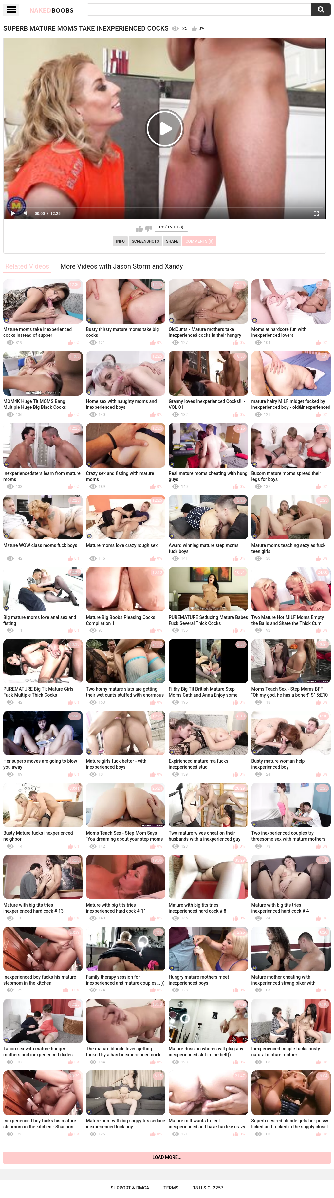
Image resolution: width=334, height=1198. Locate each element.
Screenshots (145, 241)
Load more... (167, 1157)
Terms (170, 1187)
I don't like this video (148, 229)
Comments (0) (199, 241)
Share (172, 241)
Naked (51, 10)
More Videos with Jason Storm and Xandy (121, 266)
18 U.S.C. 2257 (208, 1187)
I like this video (139, 229)
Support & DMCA (130, 1187)
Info (120, 241)
